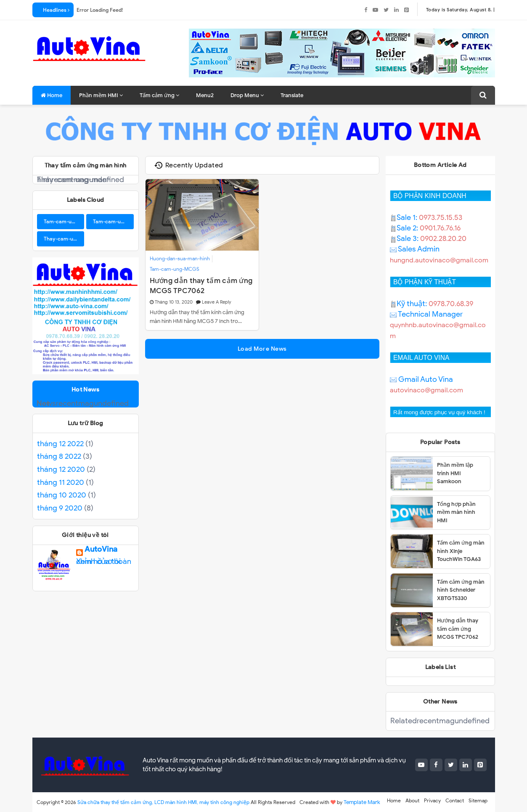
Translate (292, 95)
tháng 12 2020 (61, 469)
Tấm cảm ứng (159, 95)
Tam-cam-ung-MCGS (174, 269)
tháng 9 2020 (59, 508)
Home (51, 95)
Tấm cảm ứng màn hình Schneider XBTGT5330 (461, 590)
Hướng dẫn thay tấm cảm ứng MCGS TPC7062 (201, 285)
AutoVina (101, 551)
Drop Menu (247, 95)
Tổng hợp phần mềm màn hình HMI (456, 512)
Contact (454, 800)
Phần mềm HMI (101, 95)
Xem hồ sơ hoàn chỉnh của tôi (103, 561)
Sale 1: (404, 217)
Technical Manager (426, 314)
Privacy (432, 800)
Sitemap (478, 800)
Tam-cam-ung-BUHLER (64, 221)
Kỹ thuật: (409, 303)
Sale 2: (405, 228)
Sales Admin (415, 249)
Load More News (262, 348)
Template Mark (362, 802)
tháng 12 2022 (60, 443)
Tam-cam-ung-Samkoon (113, 221)
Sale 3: (405, 238)
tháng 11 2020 (60, 482)
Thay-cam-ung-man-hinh (64, 238)
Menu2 (205, 95)
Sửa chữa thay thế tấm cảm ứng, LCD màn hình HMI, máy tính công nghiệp (163, 802)
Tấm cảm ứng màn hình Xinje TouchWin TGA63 (461, 551)
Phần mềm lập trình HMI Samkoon (455, 473)
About (412, 800)
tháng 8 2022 (59, 456)
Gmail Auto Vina (421, 379)
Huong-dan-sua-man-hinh (180, 258)
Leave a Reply (216, 302)
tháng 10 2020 (61, 495)
